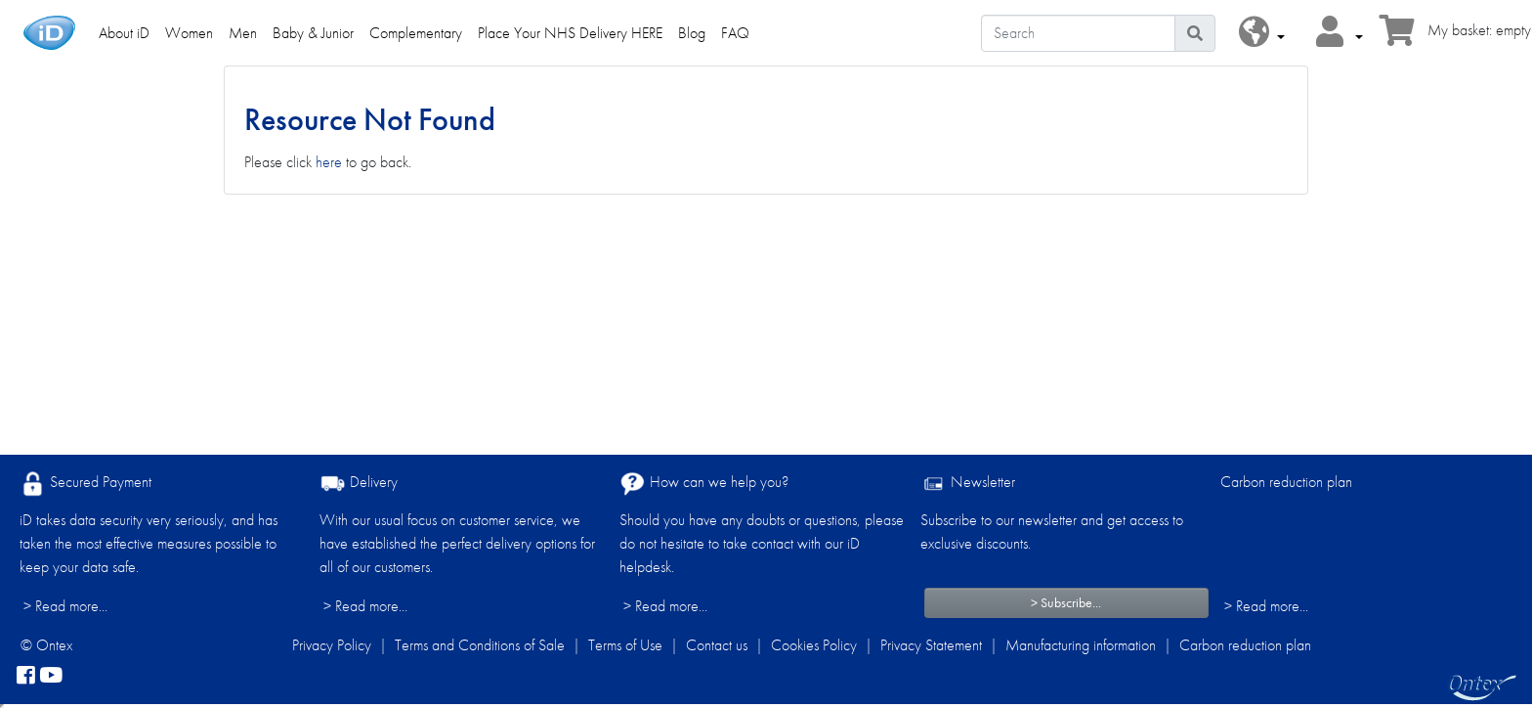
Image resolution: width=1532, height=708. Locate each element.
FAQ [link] (735, 32)
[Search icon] (1194, 33)
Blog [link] (691, 32)
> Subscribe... (1066, 602)
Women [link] (189, 32)
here (329, 162)
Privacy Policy (331, 645)
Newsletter (967, 483)
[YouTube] (51, 676)
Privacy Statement (931, 645)
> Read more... (65, 606)
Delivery (358, 483)
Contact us (716, 645)
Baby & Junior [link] (313, 32)
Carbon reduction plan (1286, 481)
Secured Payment (85, 483)
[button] (1262, 33)
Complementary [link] (415, 32)
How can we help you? (703, 483)
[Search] (1078, 33)
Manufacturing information (1080, 645)
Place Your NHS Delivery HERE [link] (570, 32)
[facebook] (26, 676)
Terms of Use (625, 645)
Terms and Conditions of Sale (480, 645)
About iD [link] (124, 32)
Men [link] (243, 32)
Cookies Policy (814, 645)
